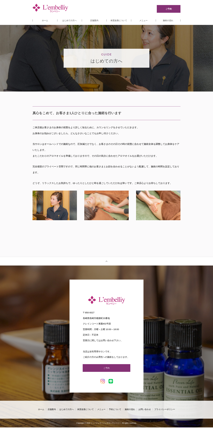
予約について (115, 411)
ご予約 (106, 368)
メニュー (143, 20)
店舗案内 (94, 20)
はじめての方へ (69, 20)
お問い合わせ (144, 411)
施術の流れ (168, 20)
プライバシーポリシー (164, 411)
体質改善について (118, 20)
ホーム (45, 20)
